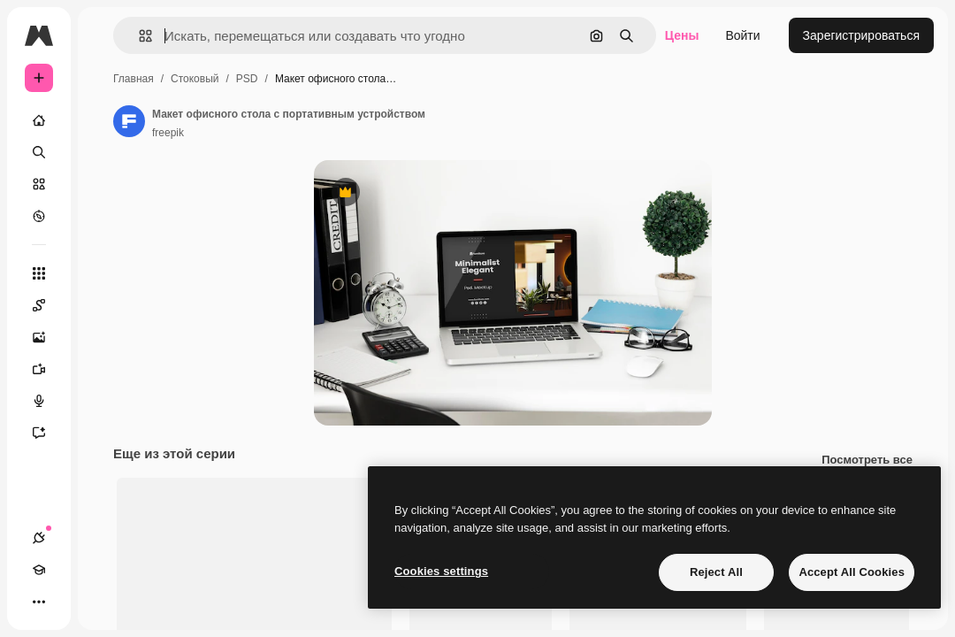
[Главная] (39, 120)
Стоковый (194, 79)
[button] (138, 35)
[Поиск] (39, 152)
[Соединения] (39, 538)
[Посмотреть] (39, 216)
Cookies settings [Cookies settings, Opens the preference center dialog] (441, 571)
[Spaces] (48, 305)
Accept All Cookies (851, 572)
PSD (247, 79)
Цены (682, 35)
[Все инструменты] (39, 273)
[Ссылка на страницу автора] (129, 121)
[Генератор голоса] (48, 401)
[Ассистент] (48, 432)
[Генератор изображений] (48, 337)
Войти (742, 35)
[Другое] (39, 601)
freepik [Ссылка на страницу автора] (168, 133)
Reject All (716, 572)
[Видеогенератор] (48, 369)
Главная (133, 79)
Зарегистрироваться (861, 35)
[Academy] (39, 570)
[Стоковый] (39, 184)
